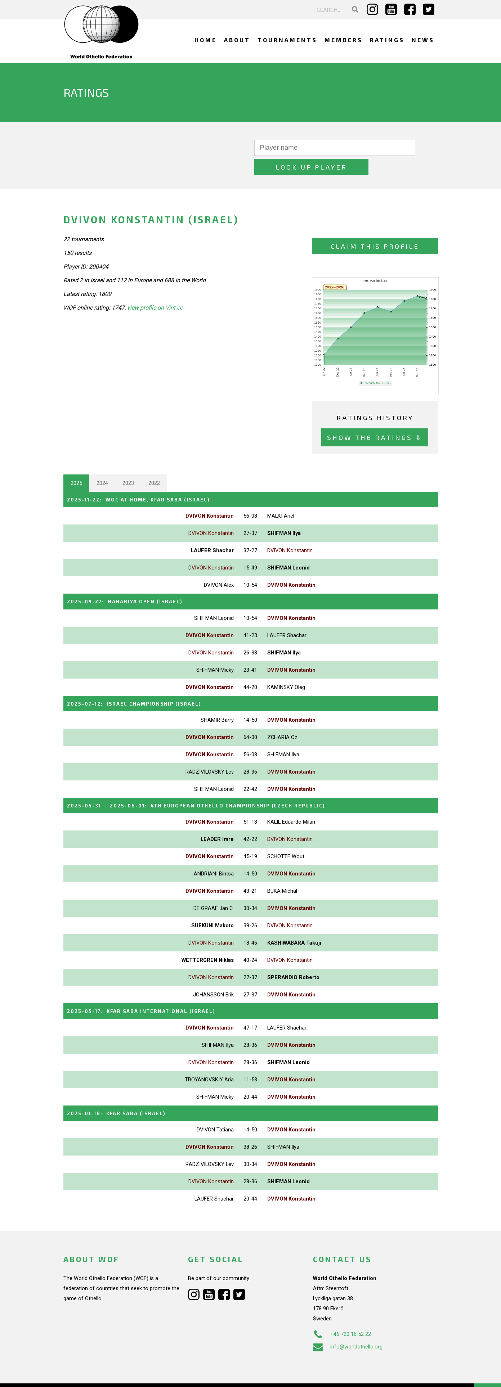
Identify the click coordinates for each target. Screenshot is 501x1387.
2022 (154, 464)
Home (205, 39)
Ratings (387, 39)
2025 (76, 464)
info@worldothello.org (348, 1323)
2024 (102, 464)
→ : (214, 784)
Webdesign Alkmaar (94, 1374)
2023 (128, 464)
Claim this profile (375, 227)
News (423, 39)
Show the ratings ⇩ (374, 418)
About (237, 39)
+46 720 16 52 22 (342, 1310)
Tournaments (287, 39)
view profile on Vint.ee (155, 288)
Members (344, 39)
